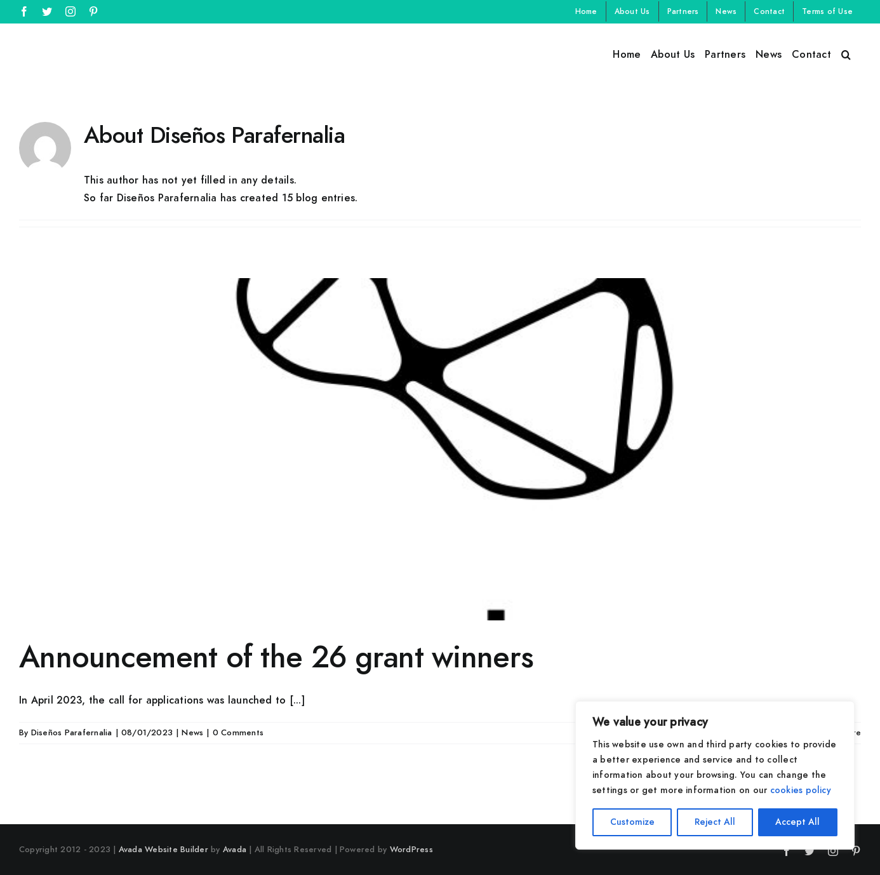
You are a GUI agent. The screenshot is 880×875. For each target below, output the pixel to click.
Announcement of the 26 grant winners (276, 657)
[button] (846, 53)
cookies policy (800, 790)
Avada (234, 849)
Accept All (797, 822)
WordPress (411, 849)
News (192, 732)
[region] (715, 775)
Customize (632, 822)
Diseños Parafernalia (71, 732)
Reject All (715, 822)
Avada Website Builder (163, 849)
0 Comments (238, 732)
